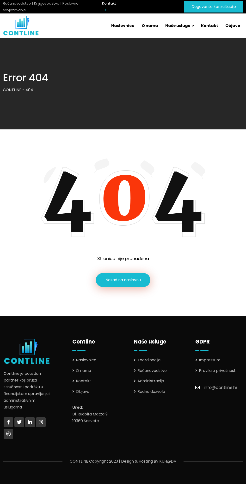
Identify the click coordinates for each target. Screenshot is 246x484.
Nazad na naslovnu (123, 280)
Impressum (209, 360)
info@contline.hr (220, 387)
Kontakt (109, 6)
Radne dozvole (151, 391)
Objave (232, 25)
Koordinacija (148, 360)
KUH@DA (167, 461)
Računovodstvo (152, 370)
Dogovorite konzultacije (213, 6)
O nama (150, 25)
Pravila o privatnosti (217, 370)
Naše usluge (177, 25)
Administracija (150, 381)
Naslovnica (123, 25)
